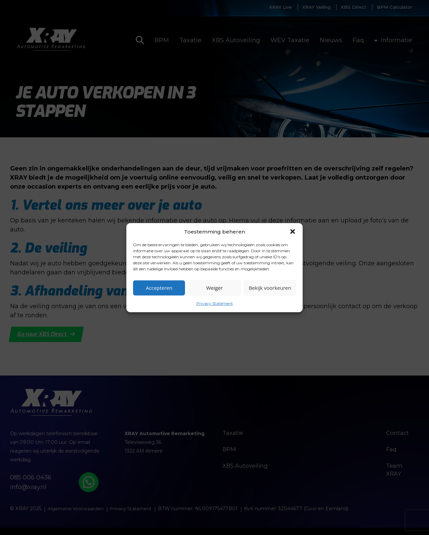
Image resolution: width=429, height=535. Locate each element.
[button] (292, 231)
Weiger (214, 287)
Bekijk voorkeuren (270, 287)
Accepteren (159, 287)
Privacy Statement (214, 303)
